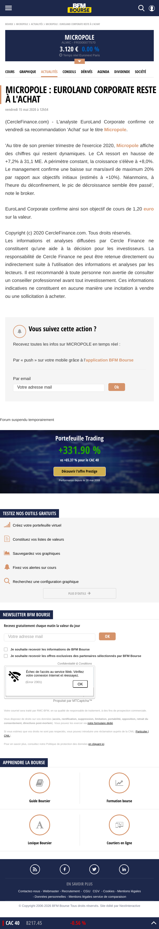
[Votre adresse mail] (58, 388)
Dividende (122, 71)
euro (149, 209)
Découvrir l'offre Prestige (79, 471)
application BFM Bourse (109, 360)
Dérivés (86, 71)
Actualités (37, 24)
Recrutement (71, 891)
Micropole (22, 24)
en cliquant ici (96, 744)
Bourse (9, 24)
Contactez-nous (29, 891)
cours (9, 71)
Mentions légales (129, 891)
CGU (86, 891)
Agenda (103, 71)
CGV (96, 891)
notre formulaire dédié (100, 723)
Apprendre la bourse (24, 762)
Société (140, 71)
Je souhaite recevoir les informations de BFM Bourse (48, 649)
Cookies (108, 891)
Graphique (28, 71)
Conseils (69, 71)
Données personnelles (50, 896)
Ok (116, 387)
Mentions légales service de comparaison (97, 896)
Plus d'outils (79, 593)
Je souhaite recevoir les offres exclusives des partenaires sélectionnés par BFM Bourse (74, 656)
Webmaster (51, 891)
